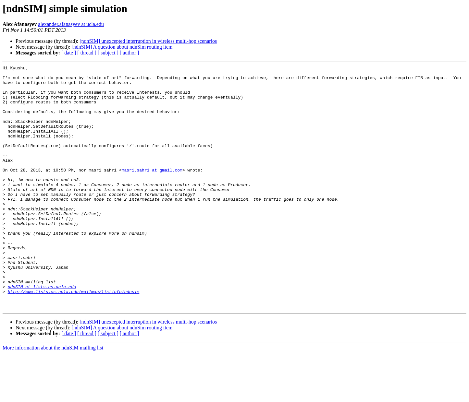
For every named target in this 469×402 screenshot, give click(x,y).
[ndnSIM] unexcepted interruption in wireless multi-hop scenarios (148, 41)
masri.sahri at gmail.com (152, 191)
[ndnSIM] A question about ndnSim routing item (121, 47)
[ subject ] (108, 52)
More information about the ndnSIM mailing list (53, 396)
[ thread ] (86, 52)
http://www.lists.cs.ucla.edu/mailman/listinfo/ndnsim (74, 337)
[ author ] (129, 52)
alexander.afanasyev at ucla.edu (71, 24)
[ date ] (68, 52)
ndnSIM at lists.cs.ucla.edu (42, 331)
